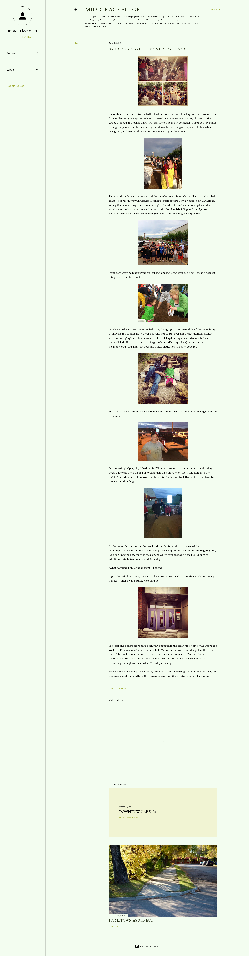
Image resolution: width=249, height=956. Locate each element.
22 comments (133, 817)
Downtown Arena (137, 811)
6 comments (122, 926)
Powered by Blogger (147, 946)
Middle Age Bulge (112, 9)
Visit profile (22, 36)
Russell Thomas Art (22, 30)
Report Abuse (15, 85)
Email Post (121, 688)
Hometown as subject (131, 920)
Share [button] (77, 43)
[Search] (215, 9)
